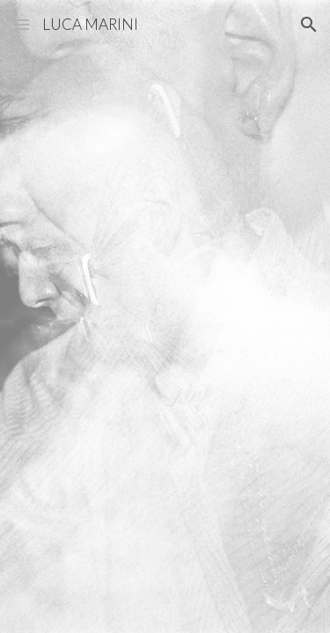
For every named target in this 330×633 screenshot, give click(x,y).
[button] (21, 24)
